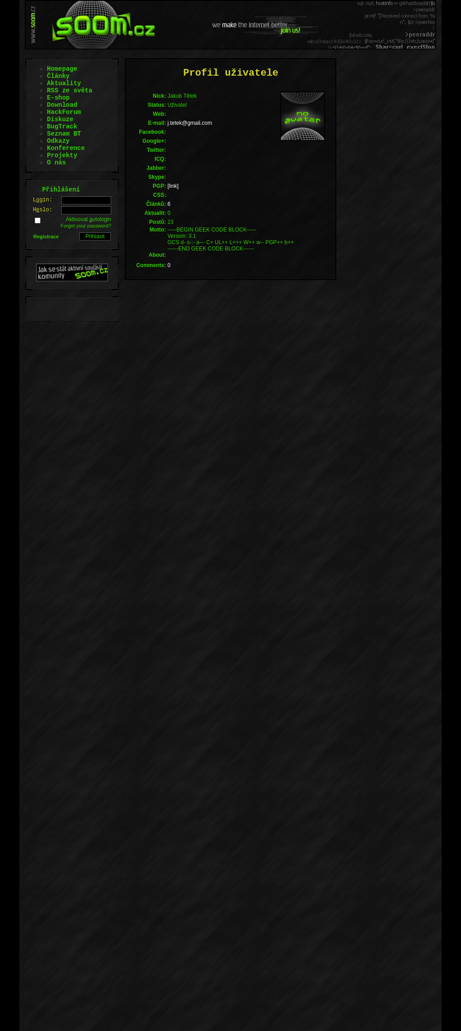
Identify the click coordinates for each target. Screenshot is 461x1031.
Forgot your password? (86, 225)
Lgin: (42, 200)
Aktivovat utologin (88, 219)
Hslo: (42, 210)
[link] (173, 186)
